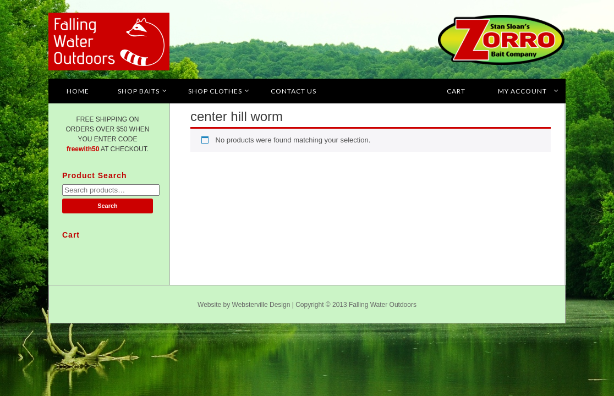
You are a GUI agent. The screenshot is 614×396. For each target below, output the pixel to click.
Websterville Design (261, 305)
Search (107, 205)
